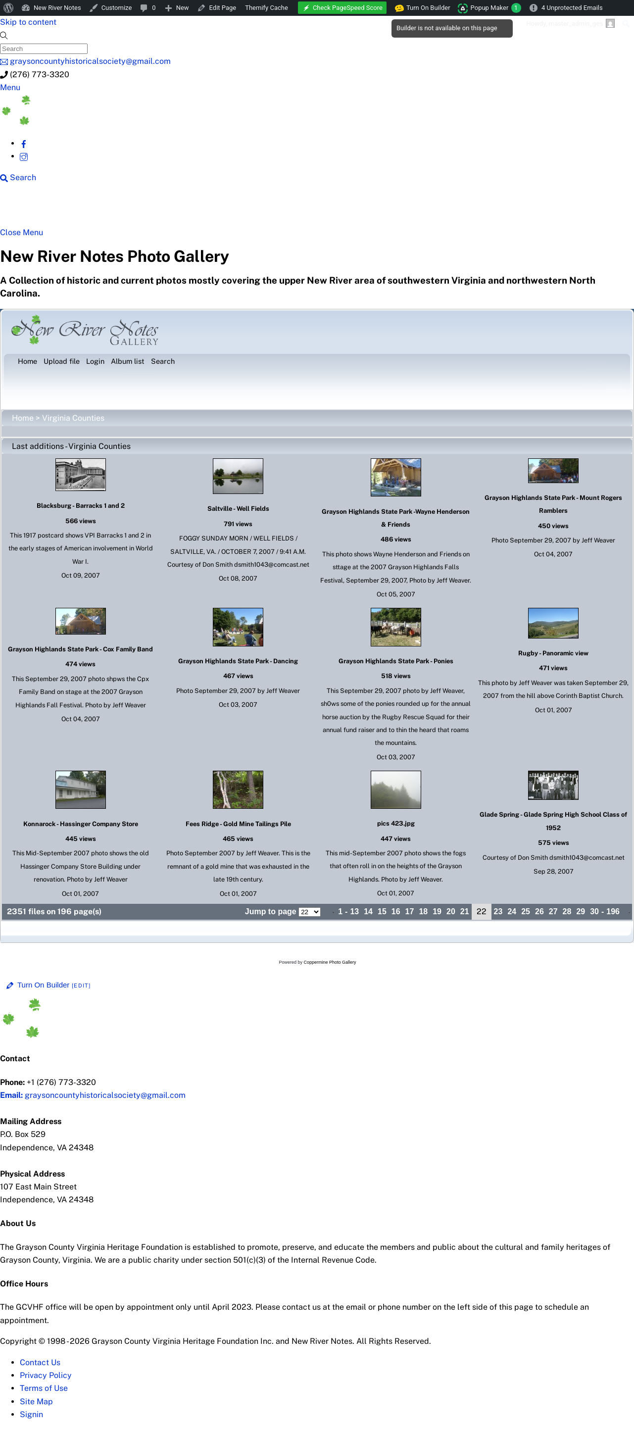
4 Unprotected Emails (572, 7)
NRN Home (44, 209)
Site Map (36, 1401)
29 (580, 911)
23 (498, 911)
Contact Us (40, 1362)
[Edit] (81, 985)
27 (553, 911)
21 (464, 911)
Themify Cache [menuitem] (266, 7)
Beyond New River (224, 209)
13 (354, 911)
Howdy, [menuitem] (570, 23)
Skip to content (28, 22)
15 (382, 911)
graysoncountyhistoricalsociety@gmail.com (93, 1095)
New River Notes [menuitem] (57, 7)
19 (437, 911)
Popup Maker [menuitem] (496, 8)
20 (450, 911)
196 (613, 911)
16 (395, 911)
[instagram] (24, 156)
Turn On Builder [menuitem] (422, 8)
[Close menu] (21, 232)
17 (409, 911)
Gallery (384, 209)
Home (23, 418)
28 (567, 911)
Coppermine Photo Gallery (329, 962)
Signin (31, 1414)
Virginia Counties (73, 418)
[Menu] (10, 87)
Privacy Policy (46, 1375)
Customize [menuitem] (116, 7)
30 (594, 911)
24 (511, 911)
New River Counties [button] (127, 209)
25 (525, 911)
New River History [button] (317, 209)
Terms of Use (44, 1388)
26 (539, 911)
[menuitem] (8, 8)
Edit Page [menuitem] (223, 7)
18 (423, 911)
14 (368, 911)
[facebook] (24, 143)
